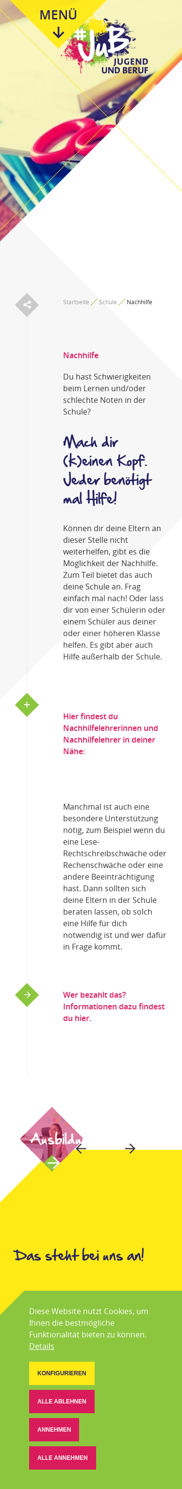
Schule (108, 302)
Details (41, 1346)
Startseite (76, 302)
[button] (62, 1373)
